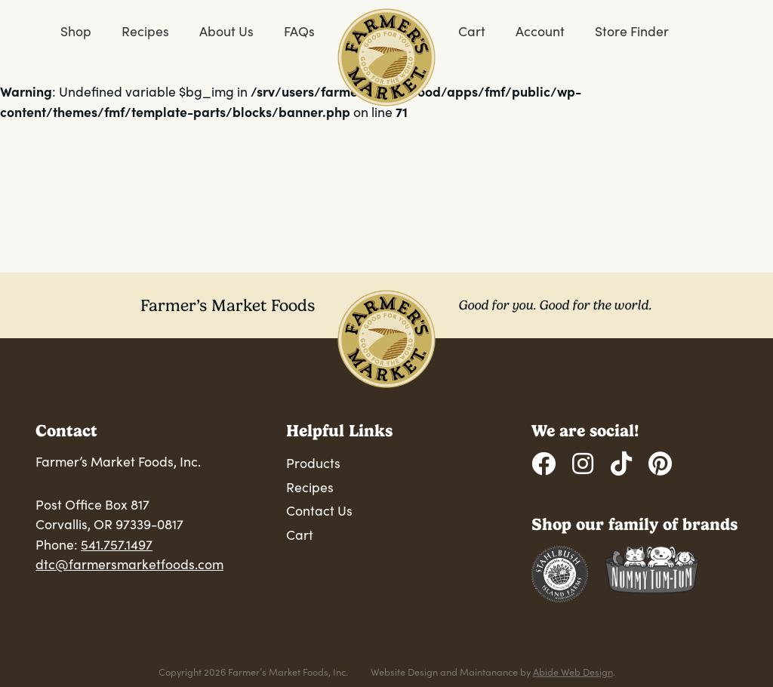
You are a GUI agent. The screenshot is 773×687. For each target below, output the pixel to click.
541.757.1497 (116, 544)
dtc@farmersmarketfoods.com (129, 564)
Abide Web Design (573, 671)
